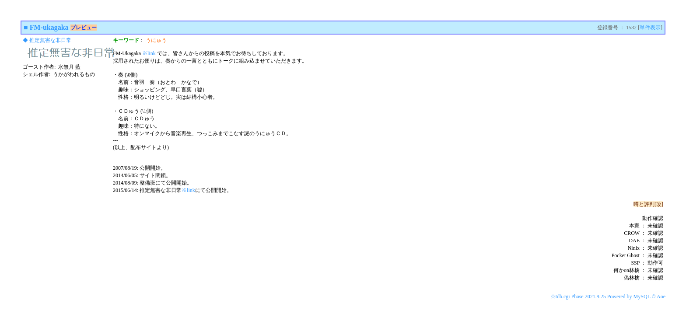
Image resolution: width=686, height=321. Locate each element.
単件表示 (650, 27)
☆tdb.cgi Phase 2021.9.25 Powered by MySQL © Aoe (607, 296)
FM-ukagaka (49, 27)
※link (149, 53)
